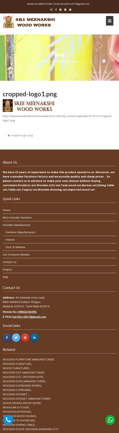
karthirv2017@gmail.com (29, 316)
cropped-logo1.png (30, 94)
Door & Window (16, 247)
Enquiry (7, 269)
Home (7, 210)
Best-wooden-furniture (17, 218)
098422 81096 (27, 312)
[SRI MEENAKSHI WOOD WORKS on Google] (26, 337)
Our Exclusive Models (16, 254)
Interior (10, 239)
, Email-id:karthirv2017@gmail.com (71, 3)
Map (6, 276)
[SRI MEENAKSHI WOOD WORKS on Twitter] (16, 337)
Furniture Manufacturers (21, 232)
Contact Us (10, 262)
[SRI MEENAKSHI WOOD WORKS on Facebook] (7, 337)
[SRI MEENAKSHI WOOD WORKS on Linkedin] (35, 337)
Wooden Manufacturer (17, 225)
